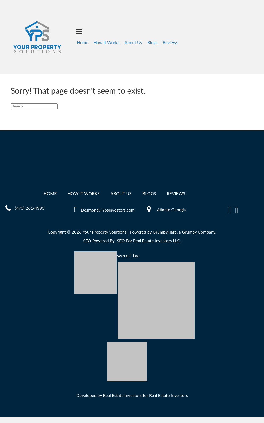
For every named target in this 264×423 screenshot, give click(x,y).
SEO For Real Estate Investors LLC (148, 240)
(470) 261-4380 (29, 207)
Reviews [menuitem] (170, 42)
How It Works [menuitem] (106, 42)
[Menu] (79, 31)
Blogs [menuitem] (152, 42)
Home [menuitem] (82, 42)
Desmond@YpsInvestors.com (108, 209)
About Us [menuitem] (133, 42)
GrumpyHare (165, 231)
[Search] (34, 106)
